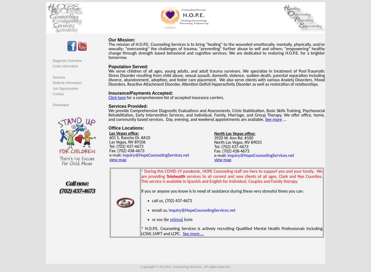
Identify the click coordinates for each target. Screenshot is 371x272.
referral (176, 219)
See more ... (193, 233)
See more (273, 119)
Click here (117, 97)
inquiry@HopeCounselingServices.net (156, 155)
